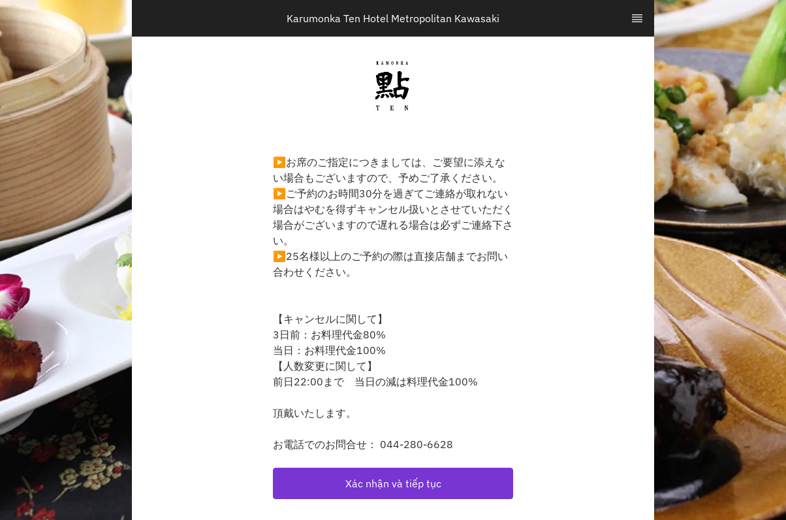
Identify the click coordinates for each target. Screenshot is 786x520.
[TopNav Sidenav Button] (637, 18)
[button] (393, 483)
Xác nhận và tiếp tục (393, 483)
